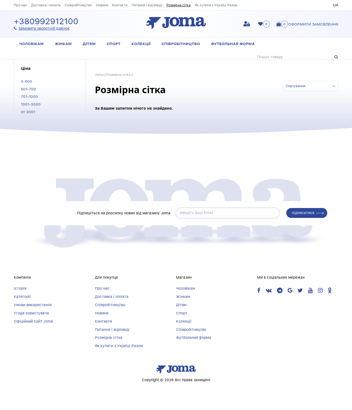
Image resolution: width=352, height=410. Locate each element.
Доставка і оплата (46, 5)
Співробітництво (78, 5)
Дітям (89, 43)
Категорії (22, 296)
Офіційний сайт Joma (33, 321)
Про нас (20, 5)
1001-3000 (31, 104)
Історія (20, 288)
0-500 (26, 81)
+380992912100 (46, 21)
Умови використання (33, 305)
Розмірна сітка (178, 5)
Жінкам (63, 43)
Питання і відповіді (146, 5)
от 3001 (28, 112)
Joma (99, 75)
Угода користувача (31, 313)
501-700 (28, 89)
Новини (102, 5)
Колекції (140, 43)
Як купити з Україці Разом (216, 5)
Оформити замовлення (313, 24)
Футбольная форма (233, 43)
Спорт (113, 43)
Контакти (119, 5)
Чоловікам (31, 43)
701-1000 (29, 96)
